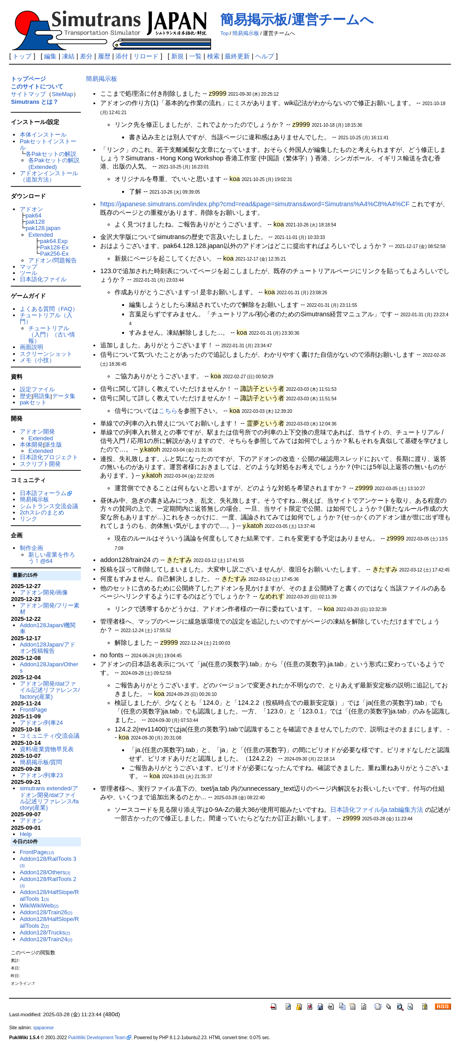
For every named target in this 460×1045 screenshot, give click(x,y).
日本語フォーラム (43, 493)
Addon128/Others (45, 872)
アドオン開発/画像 (44, 592)
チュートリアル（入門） (46, 318)
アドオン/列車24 (41, 722)
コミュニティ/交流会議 (50, 735)
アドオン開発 (37, 431)
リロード (146, 56)
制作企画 (31, 548)
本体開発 (31, 444)
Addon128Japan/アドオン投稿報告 (47, 647)
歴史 (25, 396)
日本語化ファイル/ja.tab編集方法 (376, 809)
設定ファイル (37, 389)
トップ (22, 56)
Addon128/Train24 (46, 939)
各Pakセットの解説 (51, 154)
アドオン (31, 209)
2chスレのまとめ (42, 512)
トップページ (28, 78)
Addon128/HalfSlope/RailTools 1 (49, 895)
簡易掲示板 (245, 33)
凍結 (68, 56)
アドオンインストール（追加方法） (49, 176)
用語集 (41, 396)
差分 (86, 56)
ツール (28, 273)
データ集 (63, 396)
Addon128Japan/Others (49, 667)
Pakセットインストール (48, 144)
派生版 (53, 444)
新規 (177, 56)
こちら (168, 410)
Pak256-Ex (54, 253)
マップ (28, 266)
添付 (121, 56)
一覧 (195, 56)
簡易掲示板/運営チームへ (296, 19)
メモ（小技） (37, 360)
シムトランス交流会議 (49, 506)
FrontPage (33, 709)
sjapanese (43, 1027)
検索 (213, 56)
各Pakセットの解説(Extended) (53, 163)
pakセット (33, 402)
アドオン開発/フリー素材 (50, 608)
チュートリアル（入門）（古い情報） (51, 335)
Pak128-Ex (54, 247)
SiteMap (62, 94)
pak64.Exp (53, 241)
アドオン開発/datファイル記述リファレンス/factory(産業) (50, 690)
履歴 (104, 56)
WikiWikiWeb (39, 905)
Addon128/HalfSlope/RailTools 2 (49, 922)
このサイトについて (37, 86)
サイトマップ (28, 94)
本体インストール (43, 134)
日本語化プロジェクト (49, 457)
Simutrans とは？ (34, 101)
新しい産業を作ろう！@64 (51, 557)
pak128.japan (43, 228)
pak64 (33, 215)
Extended (40, 234)
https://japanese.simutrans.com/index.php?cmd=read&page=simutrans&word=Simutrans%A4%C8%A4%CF (254, 204)
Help (26, 834)
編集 (50, 56)
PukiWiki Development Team (97, 1037)
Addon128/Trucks (45, 932)
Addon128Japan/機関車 (47, 628)
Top (224, 33)
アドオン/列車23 (41, 775)
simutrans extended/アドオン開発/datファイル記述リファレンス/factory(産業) (49, 798)
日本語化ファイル (43, 279)
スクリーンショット (46, 353)
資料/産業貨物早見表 (47, 749)
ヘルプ (264, 56)
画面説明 (31, 347)
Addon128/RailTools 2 (48, 882)
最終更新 (237, 56)
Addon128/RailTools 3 (48, 861)
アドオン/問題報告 (52, 260)
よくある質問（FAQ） (49, 309)
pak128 (35, 221)
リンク (28, 518)
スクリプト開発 (40, 464)
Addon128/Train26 (46, 912)
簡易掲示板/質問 (41, 762)
